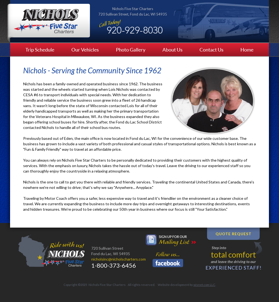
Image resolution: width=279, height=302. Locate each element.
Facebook (168, 263)
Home (250, 49)
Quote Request (233, 233)
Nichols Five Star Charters (48, 23)
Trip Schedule (36, 49)
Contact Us (212, 49)
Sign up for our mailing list (170, 240)
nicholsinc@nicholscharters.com (118, 259)
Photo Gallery (131, 49)
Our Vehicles (85, 49)
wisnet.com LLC (204, 284)
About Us (173, 49)
